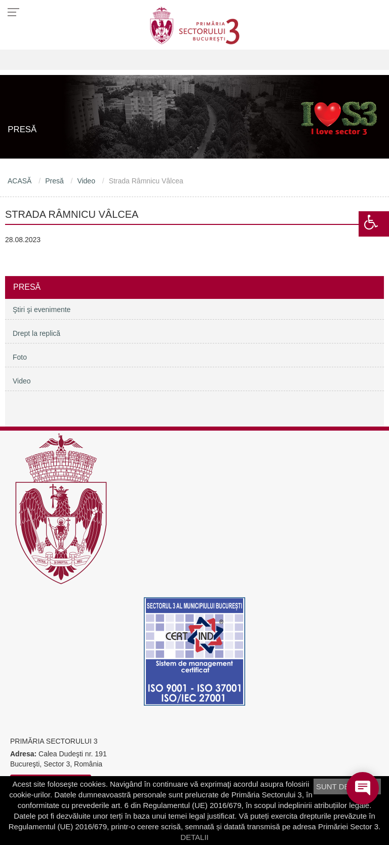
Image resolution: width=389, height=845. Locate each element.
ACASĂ (19, 181)
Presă (54, 181)
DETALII (194, 837)
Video (86, 181)
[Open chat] (362, 788)
